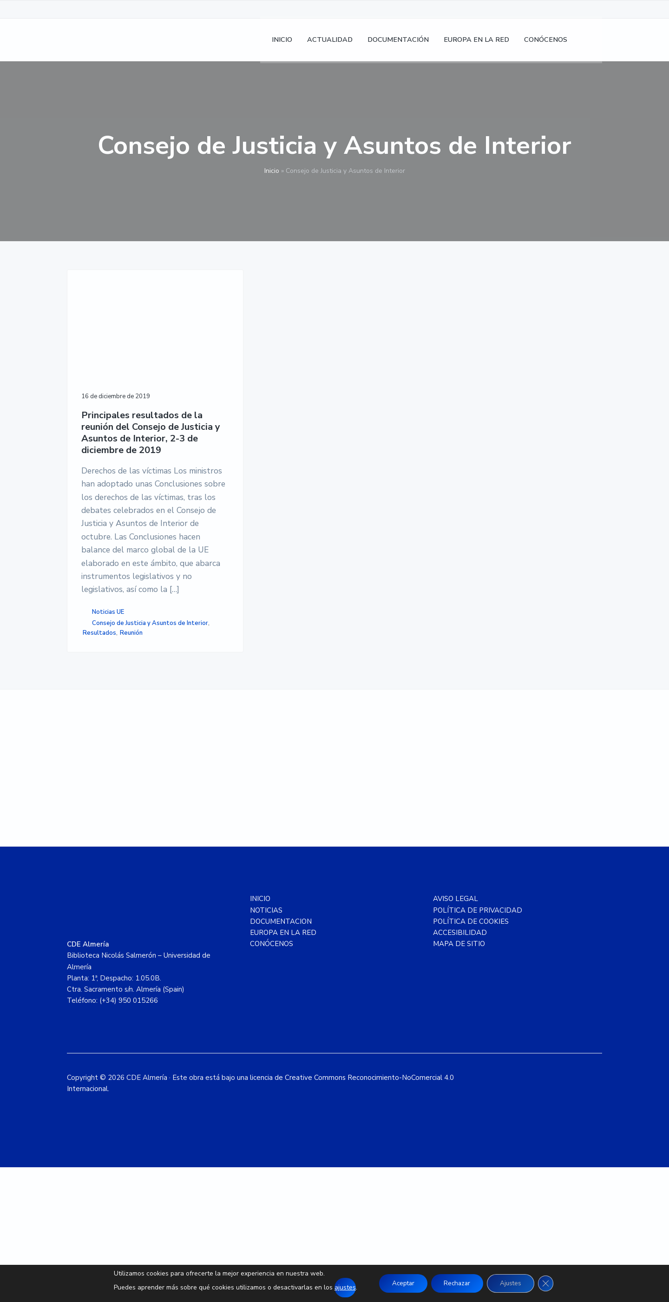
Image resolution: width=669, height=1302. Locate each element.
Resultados (102, 765)
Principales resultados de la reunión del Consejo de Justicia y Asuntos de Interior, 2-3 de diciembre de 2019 (126, 409)
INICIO (260, 1034)
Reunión (134, 765)
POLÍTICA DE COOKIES (471, 1056)
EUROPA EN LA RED (283, 1067)
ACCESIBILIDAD (460, 1067)
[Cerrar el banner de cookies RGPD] (550, 1283)
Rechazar (457, 1283)
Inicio (271, 170)
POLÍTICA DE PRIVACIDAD (477, 1045)
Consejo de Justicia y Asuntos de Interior (125, 751)
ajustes (339, 1287)
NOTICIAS (266, 1045)
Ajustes (513, 1283)
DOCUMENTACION (281, 1056)
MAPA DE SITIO (459, 1079)
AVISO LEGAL (455, 1034)
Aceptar (399, 1283)
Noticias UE (108, 725)
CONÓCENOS (271, 1079)
